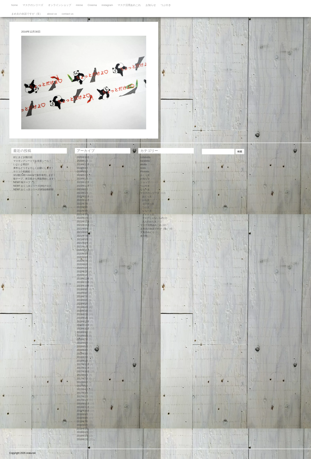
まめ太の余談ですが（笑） (26, 13)
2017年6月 (82, 382)
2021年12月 (83, 221)
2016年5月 (82, 428)
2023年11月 (83, 185)
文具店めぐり (147, 232)
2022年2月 (82, 218)
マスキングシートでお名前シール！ (32, 160)
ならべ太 (145, 189)
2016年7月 (82, 421)
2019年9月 (82, 289)
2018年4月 (82, 350)
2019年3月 (82, 310)
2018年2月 (82, 357)
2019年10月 (83, 285)
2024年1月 (82, 178)
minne (79, 5)
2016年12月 (83, 403)
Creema (92, 5)
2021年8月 (82, 232)
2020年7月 (82, 260)
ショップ (145, 182)
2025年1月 (82, 160)
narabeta (145, 160)
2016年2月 (82, 439)
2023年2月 (82, 189)
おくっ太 (145, 175)
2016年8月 (82, 418)
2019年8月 (82, 293)
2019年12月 (83, 278)
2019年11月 (83, 282)
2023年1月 (82, 193)
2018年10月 (83, 328)
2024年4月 (82, 168)
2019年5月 (82, 303)
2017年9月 (82, 375)
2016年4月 (82, 432)
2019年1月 (82, 318)
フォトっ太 (148, 214)
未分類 (143, 235)
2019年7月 (82, 296)
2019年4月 (82, 307)
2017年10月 (83, 371)
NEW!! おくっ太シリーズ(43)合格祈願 (33, 189)
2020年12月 (83, 250)
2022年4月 (82, 210)
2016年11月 (83, 407)
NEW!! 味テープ (21, 182)
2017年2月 (82, 396)
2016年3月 (82, 435)
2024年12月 (83, 164)
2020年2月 (82, 271)
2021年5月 (82, 239)
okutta (143, 164)
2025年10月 (83, 157)
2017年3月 (82, 393)
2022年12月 (83, 196)
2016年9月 (82, 414)
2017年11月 (83, 368)
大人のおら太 (149, 221)
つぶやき (166, 5)
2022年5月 (82, 207)
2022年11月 (83, 200)
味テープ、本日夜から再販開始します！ (34, 178)
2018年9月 (82, 332)
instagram (107, 5)
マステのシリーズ (33, 5)
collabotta (145, 157)
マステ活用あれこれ (129, 5)
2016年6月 (82, 425)
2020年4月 (82, 268)
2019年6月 (82, 300)
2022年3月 (82, 214)
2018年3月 (82, 353)
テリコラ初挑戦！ (22, 171)
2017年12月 (83, 364)
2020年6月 (82, 264)
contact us (67, 13)
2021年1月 (82, 246)
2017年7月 (82, 378)
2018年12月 (83, 321)
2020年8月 (82, 257)
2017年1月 (82, 400)
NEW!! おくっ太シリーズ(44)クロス (32, 185)
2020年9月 (82, 253)
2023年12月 (83, 182)
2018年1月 (82, 360)
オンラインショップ (59, 5)
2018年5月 (82, 346)
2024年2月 (82, 175)
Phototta (144, 171)
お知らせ (151, 5)
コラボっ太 (148, 203)
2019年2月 (82, 314)
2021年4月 (82, 243)
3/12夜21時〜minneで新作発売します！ (34, 175)
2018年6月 (82, 343)
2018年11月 (83, 325)
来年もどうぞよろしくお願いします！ (33, 168)
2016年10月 (83, 410)
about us (52, 13)
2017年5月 (82, 385)
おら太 (145, 200)
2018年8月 (82, 335)
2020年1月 (82, 275)
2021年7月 (82, 235)
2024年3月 (82, 171)
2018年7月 (82, 339)
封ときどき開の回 (22, 157)
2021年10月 (83, 225)
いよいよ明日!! (21, 164)
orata (143, 168)
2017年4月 (82, 389)
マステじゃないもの (153, 218)
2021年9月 (82, 228)
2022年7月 (82, 203)
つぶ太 (145, 207)
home (14, 5)
